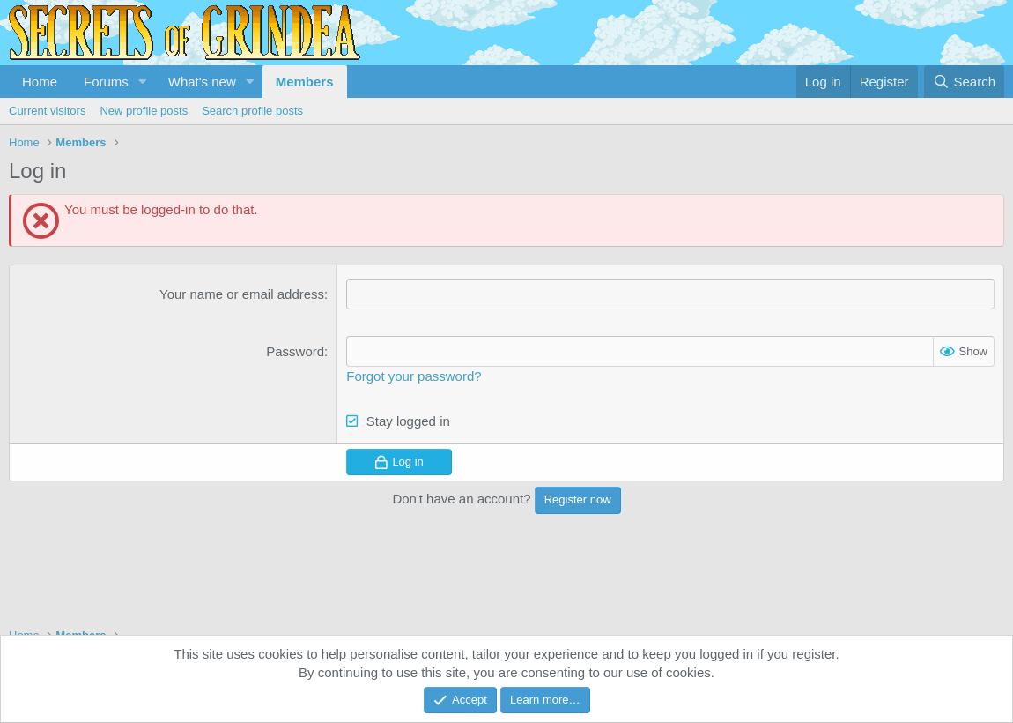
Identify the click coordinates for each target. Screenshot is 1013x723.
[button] (142, 81)
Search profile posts (252, 110)
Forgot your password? (413, 376)
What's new (202, 81)
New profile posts (144, 110)
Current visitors (47, 110)
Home (39, 81)
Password (295, 351)
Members (305, 81)
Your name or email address (241, 294)
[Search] (964, 81)
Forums (106, 81)
